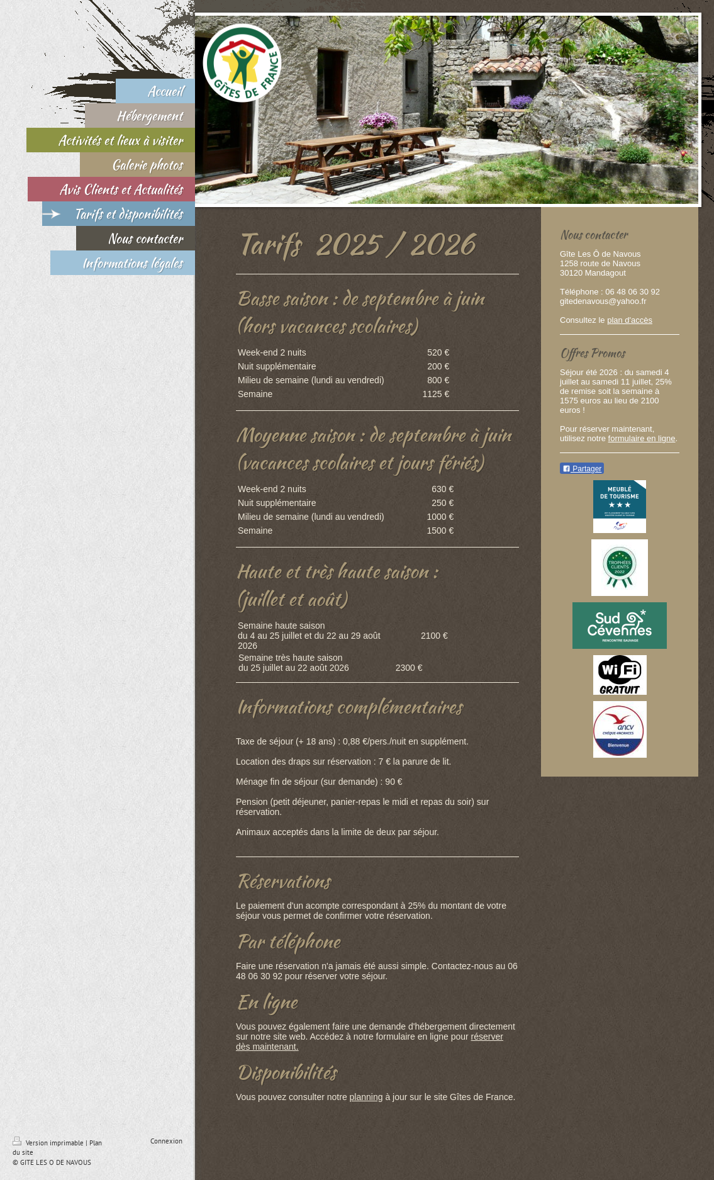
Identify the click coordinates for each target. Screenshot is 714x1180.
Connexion (166, 1141)
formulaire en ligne (642, 438)
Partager (581, 468)
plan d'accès (629, 320)
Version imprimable (49, 1142)
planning (366, 1097)
